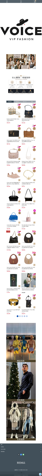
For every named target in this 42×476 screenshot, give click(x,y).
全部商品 (2, 446)
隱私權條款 (3, 451)
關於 (1, 444)
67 (24, 316)
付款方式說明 (3, 449)
